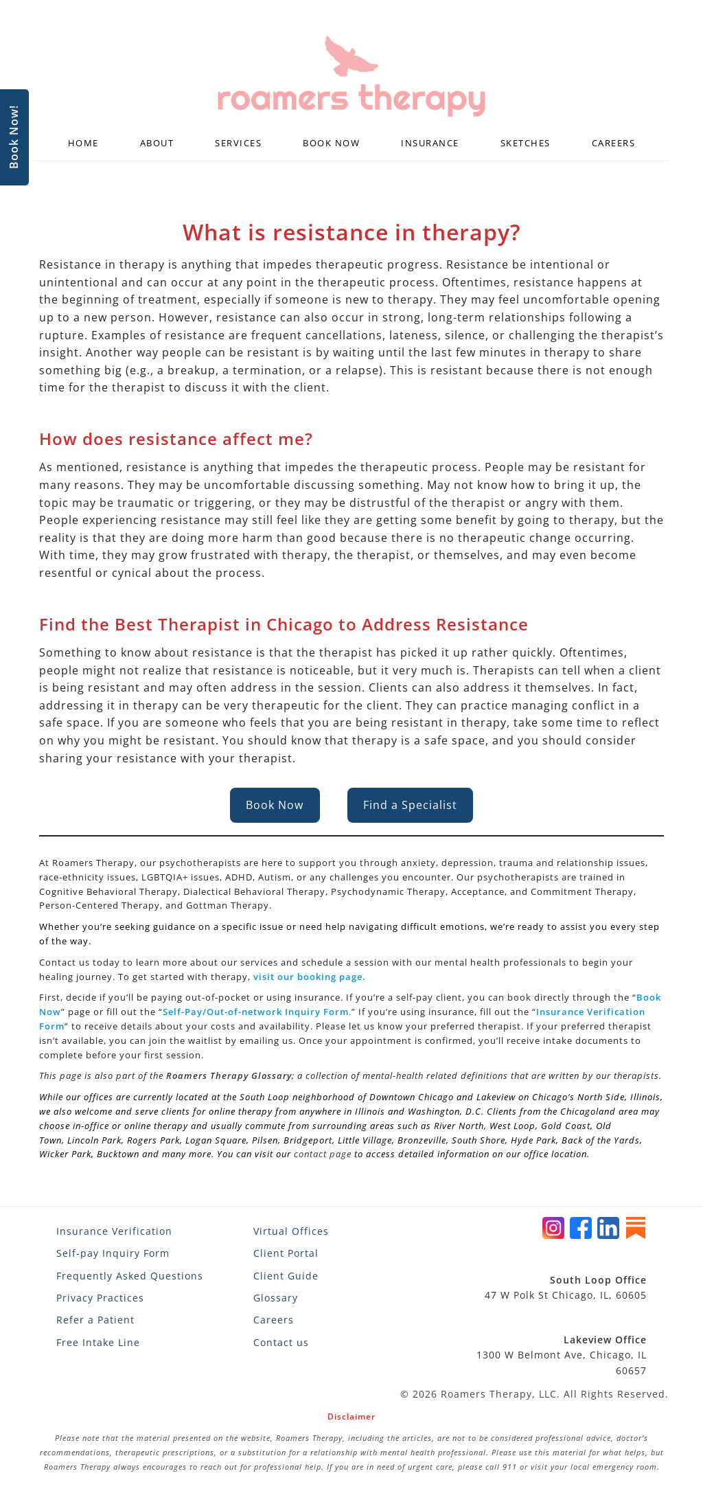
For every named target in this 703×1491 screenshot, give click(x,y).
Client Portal (286, 1253)
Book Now (331, 143)
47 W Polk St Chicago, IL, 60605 (566, 1287)
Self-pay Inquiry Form (113, 1253)
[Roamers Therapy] (351, 76)
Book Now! (13, 138)
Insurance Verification (114, 1231)
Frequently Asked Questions (129, 1275)
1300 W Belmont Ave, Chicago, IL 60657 (561, 1355)
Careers (614, 143)
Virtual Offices (291, 1231)
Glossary (275, 1297)
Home (83, 143)
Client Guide (286, 1275)
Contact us (281, 1342)
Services (238, 143)
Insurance (430, 143)
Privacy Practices (100, 1297)
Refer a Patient (95, 1319)
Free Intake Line (98, 1342)
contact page (323, 1154)
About (157, 143)
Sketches (525, 143)
